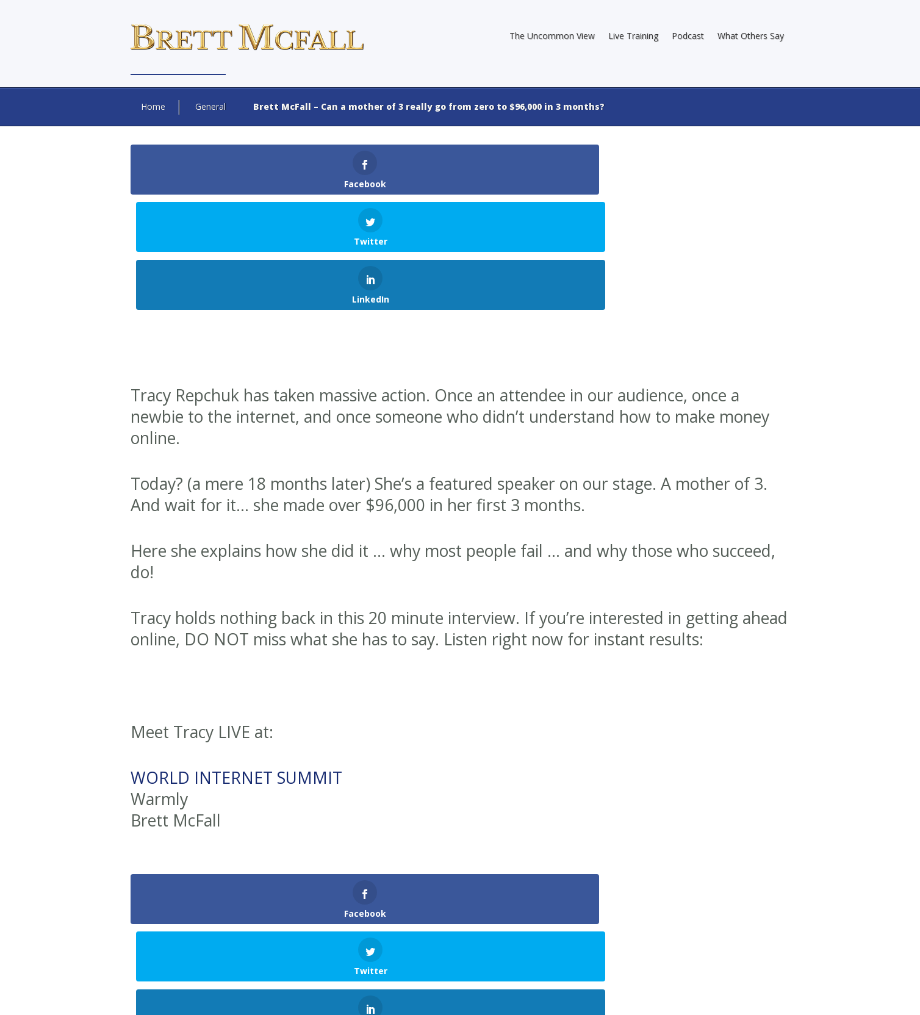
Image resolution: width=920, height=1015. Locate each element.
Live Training (633, 35)
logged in (261, 898)
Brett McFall (391, 966)
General (210, 106)
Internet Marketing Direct (436, 977)
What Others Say (750, 35)
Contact (770, 993)
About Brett (540, 993)
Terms (732, 993)
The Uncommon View (552, 35)
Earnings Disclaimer (609, 993)
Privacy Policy (683, 993)
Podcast (688, 35)
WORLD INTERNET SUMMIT (236, 662)
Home (153, 106)
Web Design (285, 977)
